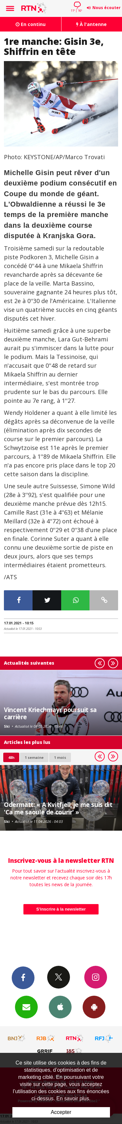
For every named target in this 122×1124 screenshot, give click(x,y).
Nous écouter (106, 7)
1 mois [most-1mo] (60, 757)
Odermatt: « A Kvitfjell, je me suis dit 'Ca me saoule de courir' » (58, 808)
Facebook (23, 977)
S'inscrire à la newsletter (61, 909)
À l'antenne (91, 24)
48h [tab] (11, 757)
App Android (94, 1007)
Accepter (61, 1112)
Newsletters (26, 1007)
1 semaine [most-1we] (34, 757)
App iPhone (60, 1007)
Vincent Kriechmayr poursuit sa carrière (50, 713)
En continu (31, 24)
